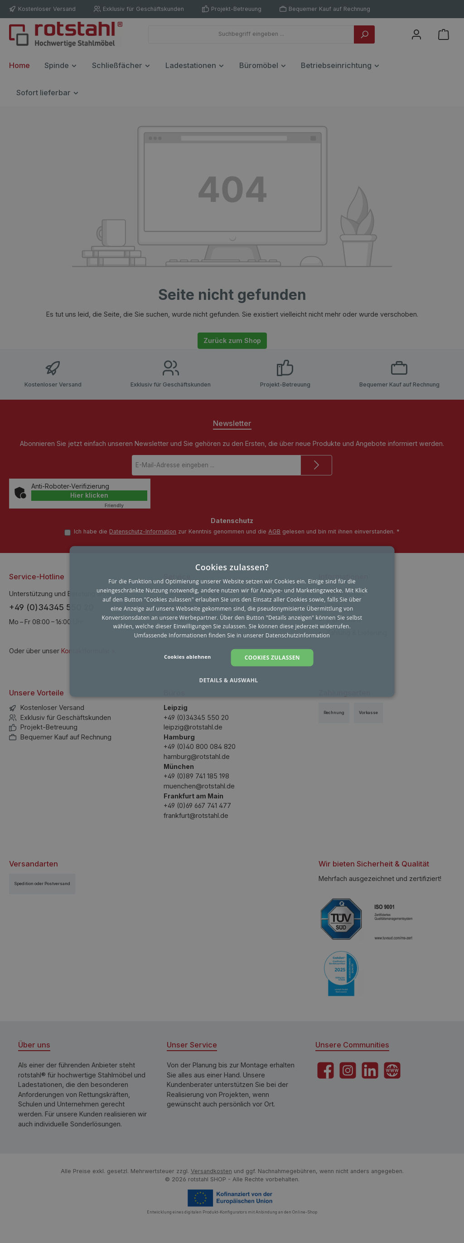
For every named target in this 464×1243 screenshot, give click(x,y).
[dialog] (232, 621)
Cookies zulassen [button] (272, 657)
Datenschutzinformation (298, 635)
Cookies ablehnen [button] (187, 656)
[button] (232, 680)
